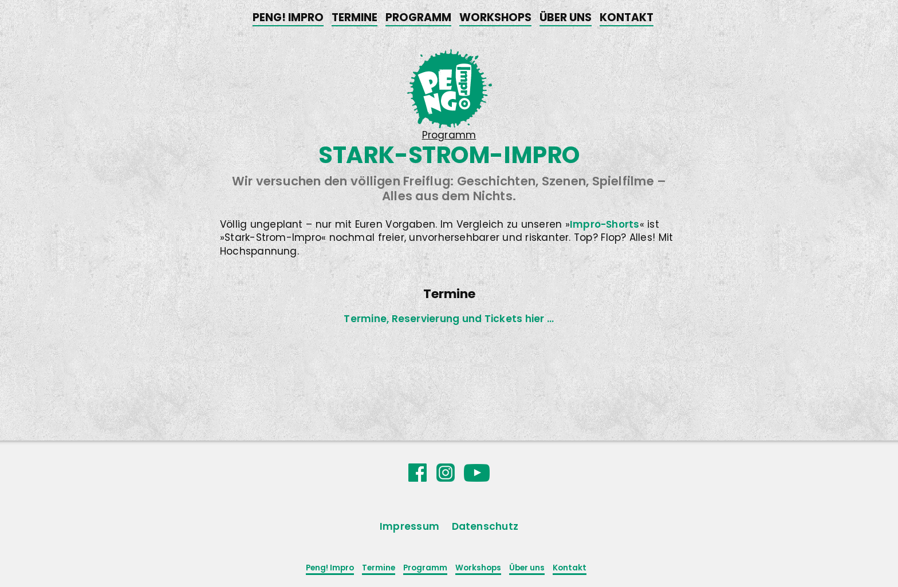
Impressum (409, 526)
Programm (418, 17)
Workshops (495, 17)
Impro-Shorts (605, 224)
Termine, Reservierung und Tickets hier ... (449, 319)
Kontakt (626, 17)
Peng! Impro (288, 17)
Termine (354, 17)
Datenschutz (485, 526)
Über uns (565, 17)
